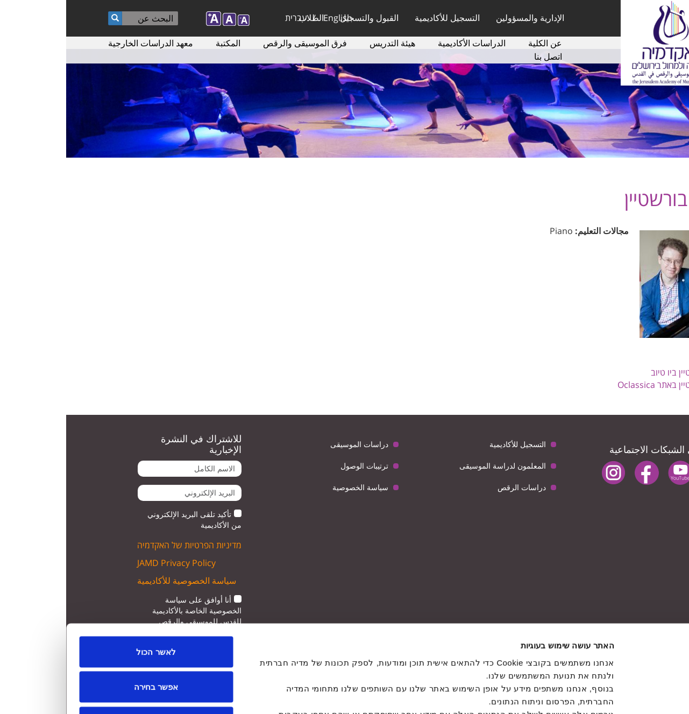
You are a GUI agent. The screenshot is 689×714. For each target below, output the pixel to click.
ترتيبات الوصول (298, 466)
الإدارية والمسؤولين (464, 18)
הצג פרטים (182, 692)
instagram (547, 473)
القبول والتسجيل (303, 18)
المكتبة (162, 43)
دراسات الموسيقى (293, 444)
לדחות (90, 643)
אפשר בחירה (90, 608)
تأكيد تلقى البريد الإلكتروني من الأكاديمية (128, 519)
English (271, 18)
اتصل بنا (482, 56)
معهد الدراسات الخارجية (84, 43)
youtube (614, 473)
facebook (581, 473)
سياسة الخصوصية (294, 487)
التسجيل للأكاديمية (381, 18)
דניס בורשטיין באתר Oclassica (605, 385)
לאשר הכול (89, 572)
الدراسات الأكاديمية (405, 43)
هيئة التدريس (326, 43)
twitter (647, 473)
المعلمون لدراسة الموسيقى (436, 466)
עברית (230, 18)
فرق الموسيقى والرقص (239, 43)
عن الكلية (479, 43)
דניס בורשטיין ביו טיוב (622, 372)
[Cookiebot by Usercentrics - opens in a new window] (620, 693)
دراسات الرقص (455, 487)
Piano (495, 231)
